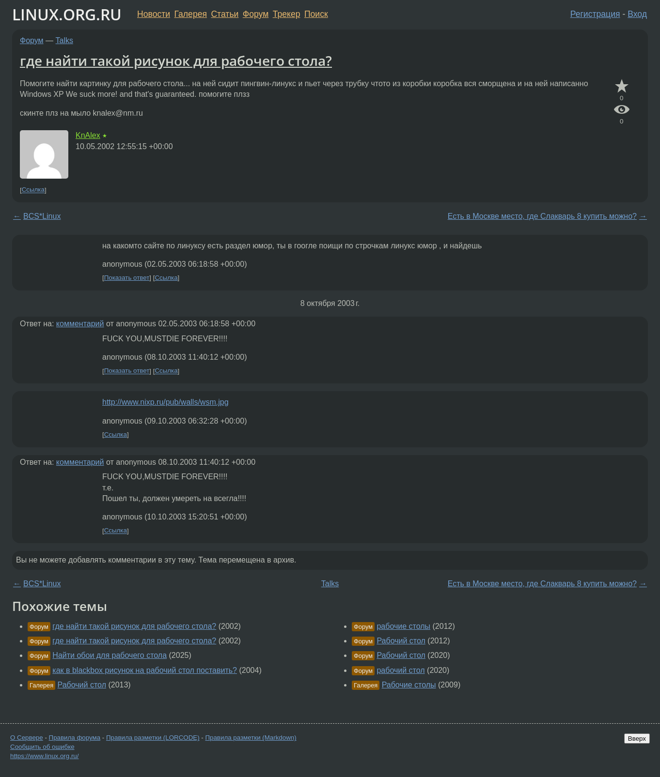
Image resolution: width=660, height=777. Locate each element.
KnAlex (88, 135)
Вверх (637, 738)
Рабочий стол (82, 685)
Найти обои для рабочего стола (109, 655)
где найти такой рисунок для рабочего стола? (176, 60)
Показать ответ (127, 277)
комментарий (80, 324)
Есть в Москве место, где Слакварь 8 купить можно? (542, 216)
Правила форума (75, 737)
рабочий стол (400, 670)
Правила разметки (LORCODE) (153, 737)
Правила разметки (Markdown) (250, 737)
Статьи (224, 14)
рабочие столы (403, 626)
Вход (637, 14)
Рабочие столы (409, 685)
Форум (255, 14)
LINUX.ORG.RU (67, 14)
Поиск (316, 14)
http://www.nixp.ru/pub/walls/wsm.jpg (165, 402)
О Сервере (26, 737)
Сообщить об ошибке (42, 746)
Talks (64, 40)
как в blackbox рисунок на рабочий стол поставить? (144, 670)
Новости (153, 14)
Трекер (286, 14)
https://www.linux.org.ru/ (44, 756)
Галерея (190, 14)
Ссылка (33, 190)
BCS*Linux (42, 216)
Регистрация (595, 14)
